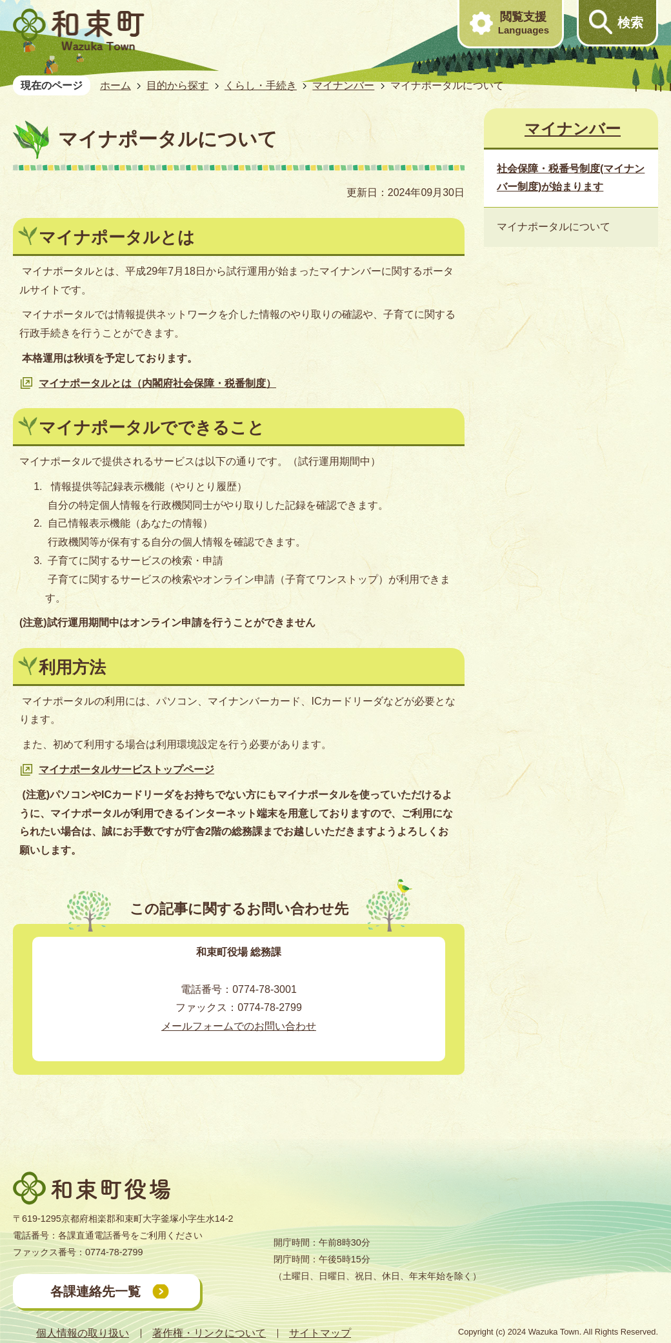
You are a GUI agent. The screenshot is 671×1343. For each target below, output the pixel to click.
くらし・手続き (261, 85)
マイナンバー (343, 85)
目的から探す (177, 85)
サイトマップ (320, 1333)
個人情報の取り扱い (82, 1333)
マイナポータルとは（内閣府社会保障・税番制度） (157, 383)
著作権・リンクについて (209, 1333)
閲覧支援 (523, 23)
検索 (630, 22)
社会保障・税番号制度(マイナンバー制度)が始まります (571, 178)
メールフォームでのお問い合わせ (238, 1026)
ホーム (115, 85)
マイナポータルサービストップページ (126, 769)
